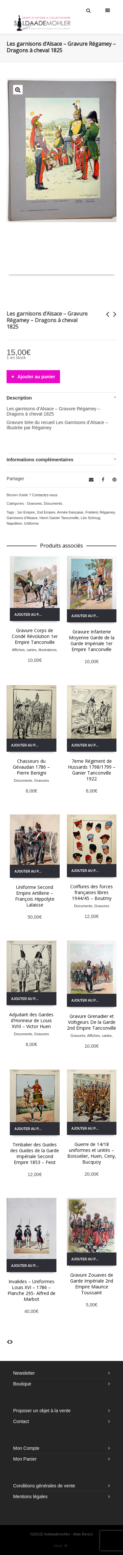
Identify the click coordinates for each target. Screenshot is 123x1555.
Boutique (22, 1383)
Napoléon (14, 523)
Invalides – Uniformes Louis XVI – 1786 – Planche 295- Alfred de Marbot (31, 1290)
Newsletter (24, 1373)
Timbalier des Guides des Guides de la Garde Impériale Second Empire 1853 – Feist (34, 1153)
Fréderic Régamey (100, 512)
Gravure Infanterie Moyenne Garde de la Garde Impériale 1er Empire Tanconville (91, 640)
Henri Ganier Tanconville (59, 518)
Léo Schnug (90, 518)
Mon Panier (25, 1459)
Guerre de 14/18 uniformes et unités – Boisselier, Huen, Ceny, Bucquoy (91, 1153)
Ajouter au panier (36, 376)
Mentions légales (30, 1496)
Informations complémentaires (40, 459)
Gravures (34, 503)
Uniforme (31, 523)
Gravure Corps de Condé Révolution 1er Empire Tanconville (35, 636)
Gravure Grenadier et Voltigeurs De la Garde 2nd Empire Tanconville (91, 1022)
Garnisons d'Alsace (22, 518)
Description (19, 398)
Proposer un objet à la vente (42, 1410)
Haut (61, 1546)
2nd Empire (46, 512)
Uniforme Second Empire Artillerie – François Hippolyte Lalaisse (34, 896)
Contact (21, 1421)
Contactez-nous (44, 495)
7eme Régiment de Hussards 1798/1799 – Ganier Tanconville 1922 (91, 770)
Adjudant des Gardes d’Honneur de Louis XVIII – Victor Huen (31, 1020)
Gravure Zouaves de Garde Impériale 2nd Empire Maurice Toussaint (91, 1284)
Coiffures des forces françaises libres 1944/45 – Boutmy (91, 892)
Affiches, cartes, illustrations (34, 650)
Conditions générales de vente (44, 1485)
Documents (53, 503)
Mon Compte (26, 1448)
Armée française (70, 512)
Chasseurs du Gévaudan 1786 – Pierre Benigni (31, 767)
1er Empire (26, 512)
